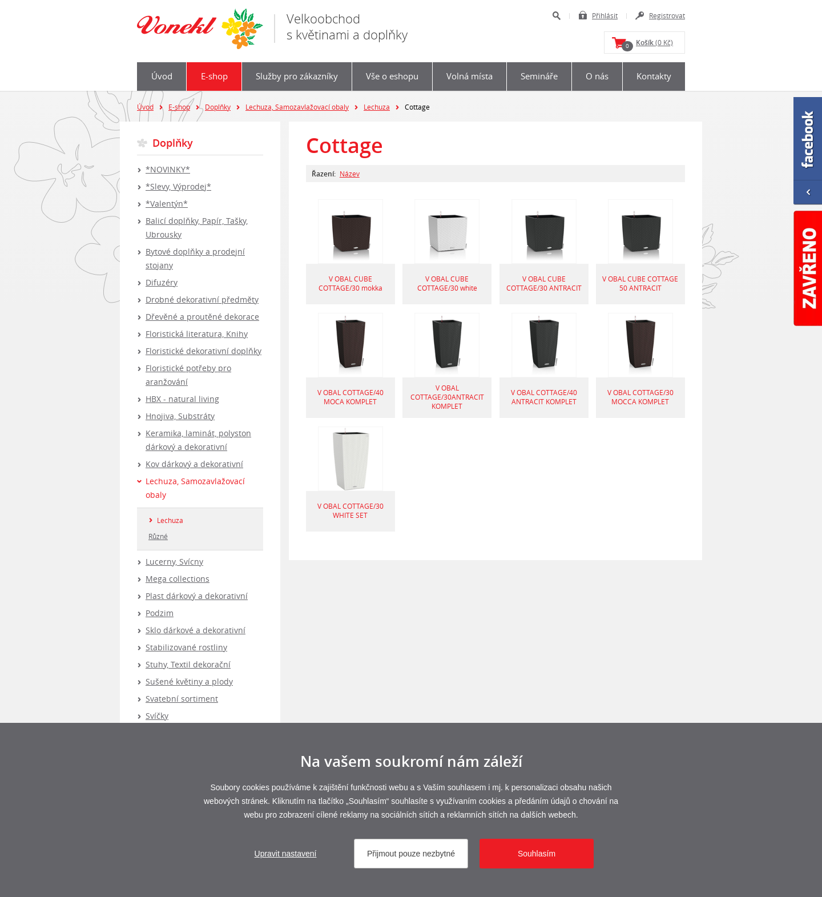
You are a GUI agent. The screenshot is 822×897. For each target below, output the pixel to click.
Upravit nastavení (286, 853)
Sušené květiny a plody (189, 681)
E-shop (214, 76)
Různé (158, 536)
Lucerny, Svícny (174, 561)
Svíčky (157, 715)
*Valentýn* (167, 203)
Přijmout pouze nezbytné (411, 853)
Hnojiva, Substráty (180, 416)
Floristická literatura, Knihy (197, 333)
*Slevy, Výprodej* (178, 186)
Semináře (539, 76)
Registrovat (667, 15)
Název (350, 173)
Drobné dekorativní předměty (202, 299)
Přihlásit (605, 15)
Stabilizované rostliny (186, 647)
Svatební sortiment (182, 698)
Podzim (160, 613)
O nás (597, 76)
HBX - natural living (182, 398)
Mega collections (177, 578)
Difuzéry (162, 282)
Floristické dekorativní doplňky (203, 350)
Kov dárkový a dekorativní (194, 463)
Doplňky (218, 106)
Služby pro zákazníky (297, 76)
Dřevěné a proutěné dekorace (202, 316)
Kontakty (653, 76)
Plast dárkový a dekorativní (197, 595)
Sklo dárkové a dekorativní (195, 630)
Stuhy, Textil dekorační (188, 664)
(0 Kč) (647, 44)
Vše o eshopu (392, 76)
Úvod (161, 76)
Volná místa (469, 76)
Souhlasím (536, 853)
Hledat (556, 15)
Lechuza (377, 106)
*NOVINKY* (168, 169)
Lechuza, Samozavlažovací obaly (297, 106)
